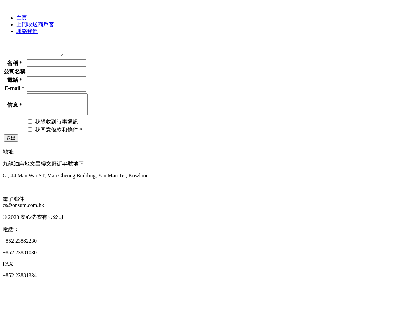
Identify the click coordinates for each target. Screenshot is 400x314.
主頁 (21, 18)
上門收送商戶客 (35, 24)
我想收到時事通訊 (53, 129)
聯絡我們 (27, 31)
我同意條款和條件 (55, 137)
